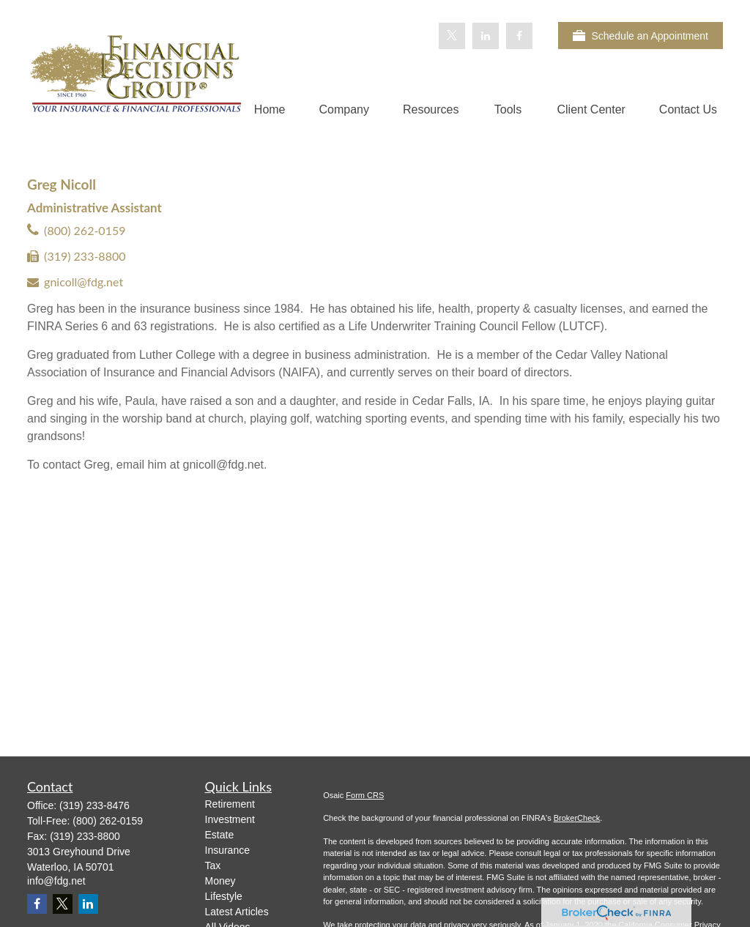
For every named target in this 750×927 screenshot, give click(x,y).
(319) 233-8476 (94, 805)
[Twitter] (452, 36)
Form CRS (365, 795)
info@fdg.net (56, 881)
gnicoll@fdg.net (83, 281)
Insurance (227, 850)
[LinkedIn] (485, 36)
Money (220, 881)
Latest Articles (237, 911)
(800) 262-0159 (84, 230)
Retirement (230, 804)
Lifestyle (223, 896)
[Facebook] (519, 36)
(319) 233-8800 (84, 256)
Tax (213, 865)
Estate (219, 835)
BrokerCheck (577, 818)
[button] (270, 109)
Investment (230, 819)
